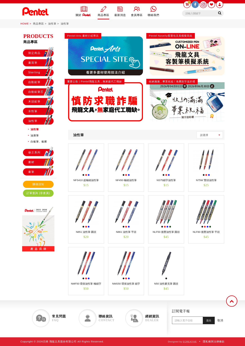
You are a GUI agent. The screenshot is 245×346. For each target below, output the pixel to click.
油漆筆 (35, 135)
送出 (208, 320)
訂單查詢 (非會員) (38, 193)
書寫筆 (40, 62)
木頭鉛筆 (40, 101)
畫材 (40, 162)
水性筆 (40, 111)
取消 (220, 320)
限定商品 (40, 53)
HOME (24, 23)
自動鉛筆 (40, 82)
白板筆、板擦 (39, 141)
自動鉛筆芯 (40, 91)
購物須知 (38, 184)
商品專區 (38, 23)
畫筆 (40, 171)
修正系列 (40, 152)
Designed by (182, 341)
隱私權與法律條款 (214, 341)
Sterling (40, 72)
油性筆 (52, 23)
